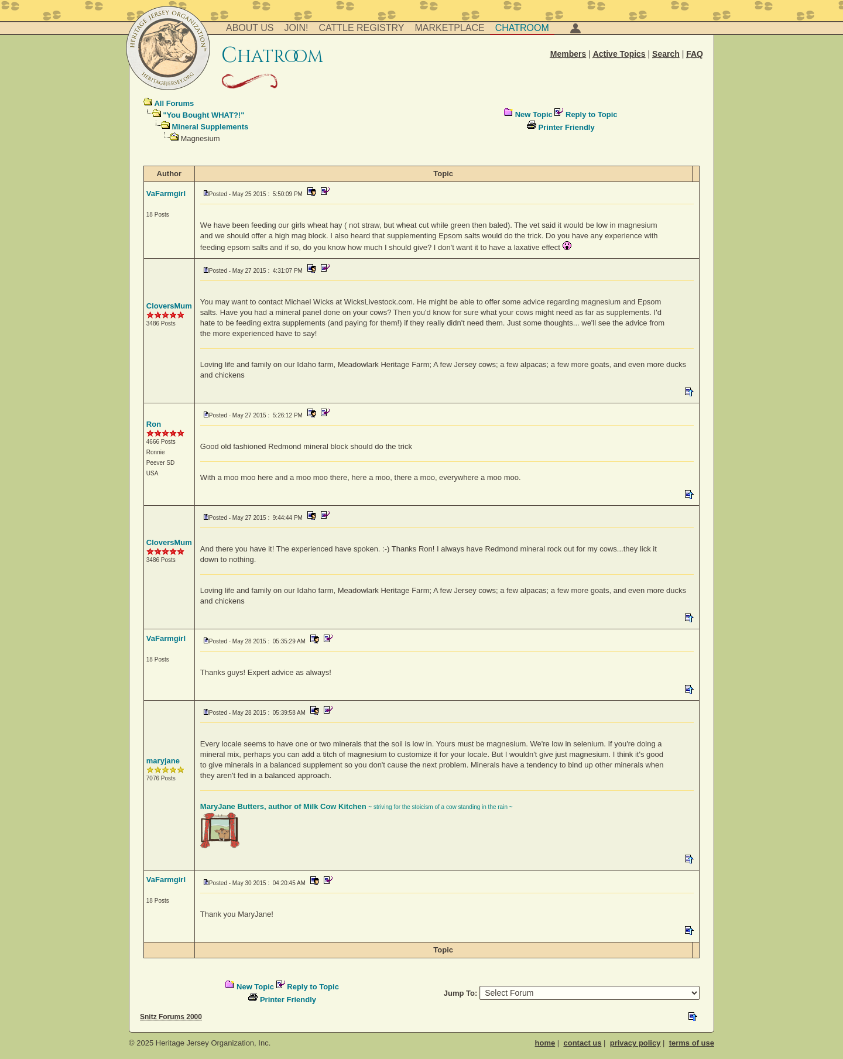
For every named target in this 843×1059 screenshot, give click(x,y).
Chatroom (522, 28)
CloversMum (169, 305)
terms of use (691, 1043)
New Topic (534, 114)
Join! (297, 28)
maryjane (163, 760)
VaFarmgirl (166, 193)
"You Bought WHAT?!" (203, 115)
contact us (582, 1043)
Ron (153, 424)
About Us (250, 28)
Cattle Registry (361, 28)
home (545, 1043)
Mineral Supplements (210, 126)
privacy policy (635, 1043)
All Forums (174, 103)
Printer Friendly (567, 127)
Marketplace (450, 28)
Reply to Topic (592, 114)
